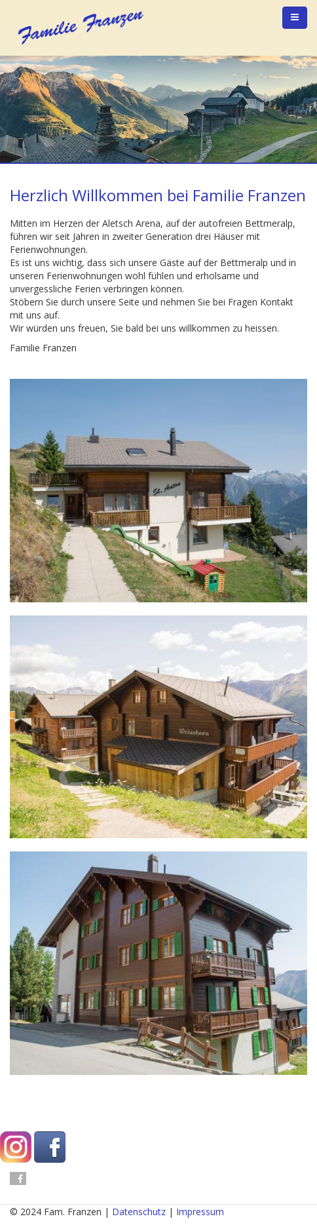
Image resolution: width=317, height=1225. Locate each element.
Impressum (200, 1211)
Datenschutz (139, 1211)
